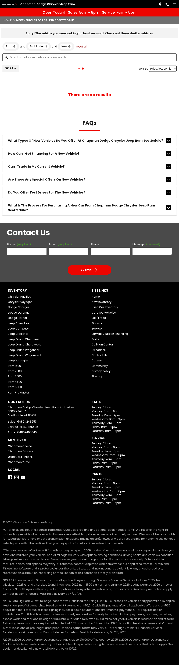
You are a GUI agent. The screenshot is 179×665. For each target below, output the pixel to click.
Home (7, 20)
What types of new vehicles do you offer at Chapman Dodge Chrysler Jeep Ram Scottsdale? (89, 140)
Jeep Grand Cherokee (23, 339)
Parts (95, 339)
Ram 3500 (15, 376)
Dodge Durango (19, 313)
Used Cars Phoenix (20, 457)
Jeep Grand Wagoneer (24, 350)
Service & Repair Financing (110, 334)
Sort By (143, 69)
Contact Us (99, 355)
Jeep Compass (18, 329)
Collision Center (102, 344)
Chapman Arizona (20, 451)
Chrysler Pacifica (19, 297)
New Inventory (102, 302)
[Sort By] (163, 69)
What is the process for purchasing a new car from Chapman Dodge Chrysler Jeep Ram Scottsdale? (89, 207)
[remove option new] (66, 46)
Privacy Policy (101, 371)
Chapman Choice (20, 446)
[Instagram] (16, 477)
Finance (97, 323)
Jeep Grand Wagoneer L (24, 355)
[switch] (175, 4)
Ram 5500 (15, 387)
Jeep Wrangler (18, 360)
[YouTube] (23, 477)
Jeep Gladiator (18, 334)
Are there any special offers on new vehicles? (89, 179)
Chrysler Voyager (20, 302)
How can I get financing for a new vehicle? (89, 153)
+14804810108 (28, 427)
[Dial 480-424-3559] (167, 4)
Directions (99, 350)
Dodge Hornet (17, 318)
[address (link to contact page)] (160, 4)
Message (146, 244)
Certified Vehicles (104, 313)
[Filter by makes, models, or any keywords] (89, 57)
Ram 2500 (15, 371)
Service (97, 329)
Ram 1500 (14, 366)
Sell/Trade (99, 318)
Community (100, 366)
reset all (81, 47)
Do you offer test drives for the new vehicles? (89, 192)
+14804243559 (26, 422)
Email (60, 244)
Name (19, 244)
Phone (95, 244)
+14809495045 (27, 432)
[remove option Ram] (10, 46)
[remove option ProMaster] (38, 46)
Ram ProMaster (18, 393)
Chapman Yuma (19, 462)
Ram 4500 (15, 382)
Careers (97, 360)
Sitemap (97, 376)
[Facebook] (10, 477)
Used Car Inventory (105, 307)
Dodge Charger (18, 307)
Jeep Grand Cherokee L (24, 344)
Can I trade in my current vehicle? (89, 166)
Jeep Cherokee (18, 323)
